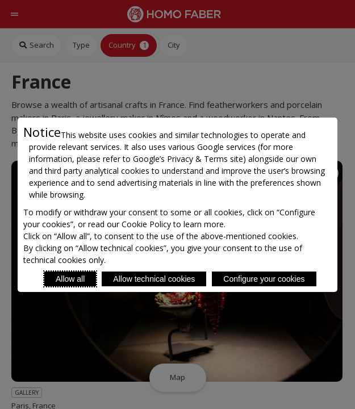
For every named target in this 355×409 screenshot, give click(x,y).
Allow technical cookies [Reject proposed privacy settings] (154, 278)
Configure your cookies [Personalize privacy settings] (263, 278)
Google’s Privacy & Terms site (188, 158)
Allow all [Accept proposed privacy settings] (70, 278)
